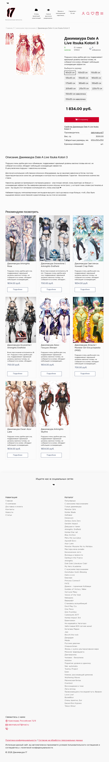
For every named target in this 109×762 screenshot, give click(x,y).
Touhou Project (71, 669)
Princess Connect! (72, 580)
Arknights (69, 561)
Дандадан (69, 637)
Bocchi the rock (71, 635)
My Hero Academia (73, 566)
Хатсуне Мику (71, 592)
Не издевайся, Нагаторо (75, 623)
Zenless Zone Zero (73, 521)
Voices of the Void (73, 595)
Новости (9, 512)
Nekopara (69, 598)
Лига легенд (70, 689)
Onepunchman (71, 646)
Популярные (70, 501)
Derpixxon (69, 518)
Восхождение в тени (74, 686)
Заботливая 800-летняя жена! (78, 626)
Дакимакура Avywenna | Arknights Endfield (19, 346)
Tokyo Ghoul (70, 706)
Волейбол (69, 697)
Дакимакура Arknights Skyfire (52, 430)
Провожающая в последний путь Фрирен (83, 692)
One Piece (69, 609)
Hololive (68, 660)
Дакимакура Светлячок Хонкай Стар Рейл (86, 265)
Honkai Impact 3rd (73, 618)
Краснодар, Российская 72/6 (20, 721)
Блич (67, 672)
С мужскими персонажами (76, 569)
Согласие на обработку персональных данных (60, 740)
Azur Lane (69, 543)
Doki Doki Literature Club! (76, 563)
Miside (67, 640)
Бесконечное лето (73, 552)
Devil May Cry (71, 606)
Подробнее (17, 289)
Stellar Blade (70, 512)
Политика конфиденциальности (20, 740)
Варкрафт (69, 600)
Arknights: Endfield (73, 529)
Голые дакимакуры (73, 506)
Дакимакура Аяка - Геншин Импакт (50, 346)
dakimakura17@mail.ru (17, 725)
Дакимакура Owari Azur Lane (19, 430)
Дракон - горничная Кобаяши (78, 586)
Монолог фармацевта (74, 652)
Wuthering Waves (72, 677)
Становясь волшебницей (76, 603)
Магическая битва (73, 680)
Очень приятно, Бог (73, 700)
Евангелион (70, 620)
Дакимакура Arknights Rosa (18, 265)
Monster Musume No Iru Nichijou (78, 546)
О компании (10, 504)
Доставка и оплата (14, 506)
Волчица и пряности (74, 555)
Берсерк (68, 578)
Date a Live (70, 575)
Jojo (66, 632)
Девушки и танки (72, 526)
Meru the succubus (73, 538)
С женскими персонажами (25, 28)
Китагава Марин (72, 629)
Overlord (68, 683)
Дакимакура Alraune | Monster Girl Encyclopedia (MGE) (87, 347)
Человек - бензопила (74, 657)
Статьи (8, 515)
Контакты (9, 509)
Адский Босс (70, 541)
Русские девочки (72, 643)
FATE (67, 583)
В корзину (81, 119)
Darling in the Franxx (74, 558)
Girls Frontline (71, 612)
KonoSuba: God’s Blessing (76, 572)
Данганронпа (70, 655)
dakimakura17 (97, 133)
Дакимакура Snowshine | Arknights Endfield (53, 265)
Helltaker (68, 515)
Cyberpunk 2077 (72, 615)
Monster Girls (70, 509)
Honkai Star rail (71, 532)
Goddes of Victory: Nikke (75, 589)
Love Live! (69, 694)
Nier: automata (71, 666)
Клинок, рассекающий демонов (79, 675)
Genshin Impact (71, 523)
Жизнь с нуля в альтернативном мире (82, 649)
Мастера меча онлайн (74, 549)
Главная (9, 28)
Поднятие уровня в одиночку (78, 663)
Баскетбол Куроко (73, 703)
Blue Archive (70, 535)
